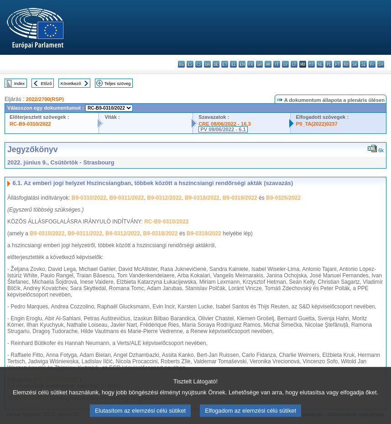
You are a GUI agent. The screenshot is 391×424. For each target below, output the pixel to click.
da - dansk (207, 64)
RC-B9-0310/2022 (30, 124)
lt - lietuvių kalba (294, 64)
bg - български (181, 64)
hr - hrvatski (268, 64)
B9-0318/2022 (202, 198)
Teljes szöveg (117, 83)
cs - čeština (198, 64)
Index (19, 83)
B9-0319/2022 (240, 198)
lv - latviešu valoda (285, 64)
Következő (71, 83)
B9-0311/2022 (126, 198)
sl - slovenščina (363, 64)
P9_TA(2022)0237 (317, 124)
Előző (46, 83)
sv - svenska (380, 64)
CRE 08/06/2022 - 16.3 (224, 124)
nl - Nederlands (320, 64)
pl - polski (328, 64)
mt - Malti (311, 64)
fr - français (250, 64)
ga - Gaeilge (259, 64)
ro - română (346, 64)
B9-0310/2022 (89, 198)
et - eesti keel (224, 64)
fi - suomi (372, 64)
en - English (242, 64)
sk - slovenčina (354, 64)
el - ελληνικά (233, 64)
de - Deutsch (216, 64)
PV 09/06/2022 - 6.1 (223, 129)
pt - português (337, 64)
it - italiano (276, 64)
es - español (190, 64)
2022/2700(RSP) (45, 99)
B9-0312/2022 (164, 198)
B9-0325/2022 (283, 198)
